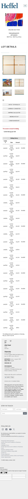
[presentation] (12, 419)
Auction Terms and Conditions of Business (11, 442)
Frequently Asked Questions (7, 440)
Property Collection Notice (7, 449)
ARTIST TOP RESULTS (14, 104)
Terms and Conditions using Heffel (9, 451)
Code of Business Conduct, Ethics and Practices (12, 455)
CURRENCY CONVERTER (14, 108)
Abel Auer (7, 345)
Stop (12, 377)
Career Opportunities (6, 457)
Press (2, 448)
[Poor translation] (5, 473)
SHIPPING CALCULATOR (14, 112)
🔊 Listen (7, 377)
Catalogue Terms (5, 445)
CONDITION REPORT (14, 120)
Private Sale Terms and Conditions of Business (12, 446)
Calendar (3, 443)
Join (25, 413)
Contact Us (3, 452)
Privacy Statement (5, 454)
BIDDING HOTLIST (14, 116)
